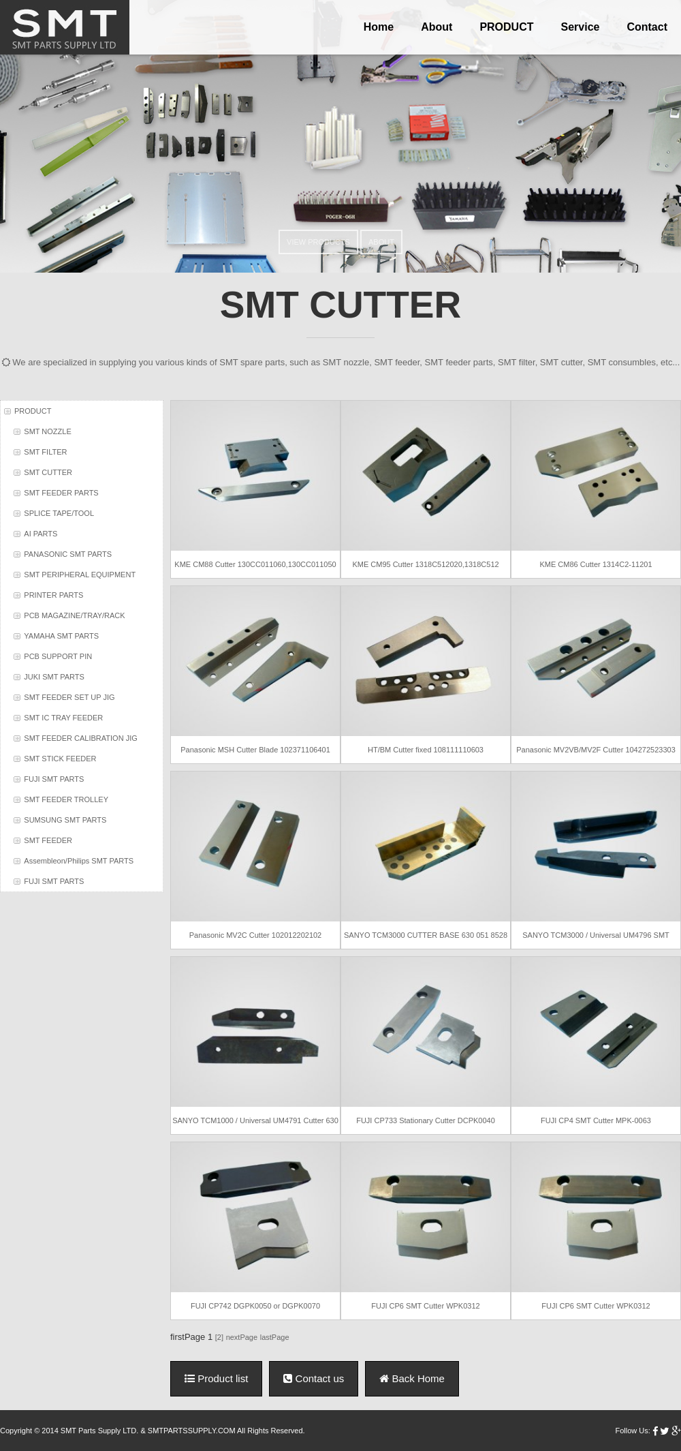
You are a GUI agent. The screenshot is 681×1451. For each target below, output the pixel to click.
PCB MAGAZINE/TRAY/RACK (74, 615)
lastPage (274, 1337)
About (436, 27)
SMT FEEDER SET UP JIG (69, 697)
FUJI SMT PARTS (54, 779)
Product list (216, 1378)
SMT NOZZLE (47, 431)
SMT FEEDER (48, 840)
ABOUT (381, 242)
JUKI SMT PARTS (54, 677)
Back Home (412, 1378)
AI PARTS (40, 534)
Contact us (313, 1378)
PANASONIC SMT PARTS (68, 554)
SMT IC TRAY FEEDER (63, 718)
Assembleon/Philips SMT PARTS (78, 861)
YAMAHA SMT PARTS (61, 636)
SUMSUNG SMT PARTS (65, 820)
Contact (647, 27)
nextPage (241, 1337)
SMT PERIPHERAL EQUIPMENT (80, 574)
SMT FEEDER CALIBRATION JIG (80, 738)
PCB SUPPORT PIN (58, 656)
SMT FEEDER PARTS (61, 493)
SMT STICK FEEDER (60, 758)
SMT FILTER (45, 452)
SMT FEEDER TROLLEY (66, 799)
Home (379, 27)
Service (580, 27)
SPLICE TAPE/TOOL (59, 513)
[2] (219, 1337)
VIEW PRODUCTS (318, 242)
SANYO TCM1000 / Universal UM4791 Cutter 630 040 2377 (256, 1120)
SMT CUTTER (48, 472)
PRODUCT (506, 27)
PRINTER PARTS (53, 595)
